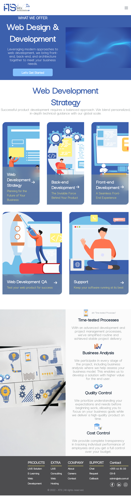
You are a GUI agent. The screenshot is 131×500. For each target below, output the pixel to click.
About (71, 473)
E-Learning (33, 478)
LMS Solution (35, 473)
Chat (91, 473)
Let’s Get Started (33, 72)
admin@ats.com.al (119, 483)
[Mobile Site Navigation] (126, 8)
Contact (72, 483)
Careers (72, 478)
